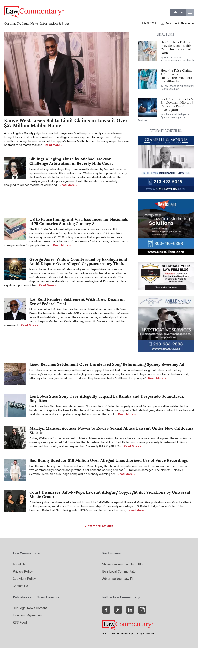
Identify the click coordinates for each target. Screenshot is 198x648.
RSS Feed (20, 622)
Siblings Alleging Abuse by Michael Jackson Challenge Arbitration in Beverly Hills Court (71, 161)
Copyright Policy (24, 579)
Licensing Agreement (28, 615)
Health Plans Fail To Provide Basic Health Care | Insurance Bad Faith (176, 47)
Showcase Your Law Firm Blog (123, 564)
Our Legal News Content (30, 608)
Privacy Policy (23, 571)
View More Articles (99, 526)
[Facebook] (106, 610)
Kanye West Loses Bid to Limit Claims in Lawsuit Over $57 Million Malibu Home (66, 123)
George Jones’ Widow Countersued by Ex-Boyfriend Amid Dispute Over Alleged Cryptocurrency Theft (78, 261)
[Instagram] (142, 610)
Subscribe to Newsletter (177, 23)
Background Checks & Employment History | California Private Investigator (177, 104)
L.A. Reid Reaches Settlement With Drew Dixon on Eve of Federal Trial (77, 301)
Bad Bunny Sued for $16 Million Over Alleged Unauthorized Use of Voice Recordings (108, 460)
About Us (19, 564)
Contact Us (20, 586)
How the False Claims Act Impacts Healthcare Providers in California (176, 75)
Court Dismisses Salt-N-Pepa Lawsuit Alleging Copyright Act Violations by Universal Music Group (109, 494)
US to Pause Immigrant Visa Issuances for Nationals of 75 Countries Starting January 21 (78, 221)
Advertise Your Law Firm (119, 579)
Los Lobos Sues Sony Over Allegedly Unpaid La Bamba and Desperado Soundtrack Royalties (106, 398)
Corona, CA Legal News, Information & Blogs (37, 23)
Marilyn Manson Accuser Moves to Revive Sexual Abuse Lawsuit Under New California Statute (111, 430)
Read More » (53, 145)
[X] (118, 610)
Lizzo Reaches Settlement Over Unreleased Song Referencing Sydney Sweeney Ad (106, 364)
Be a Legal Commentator (119, 571)
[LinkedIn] (130, 610)
